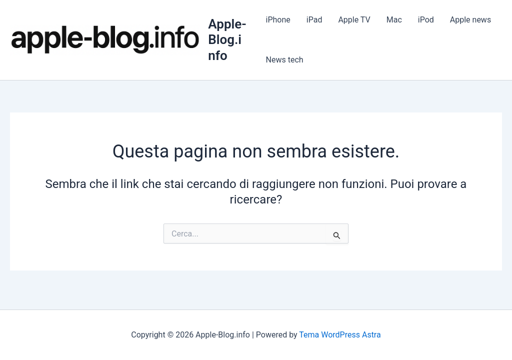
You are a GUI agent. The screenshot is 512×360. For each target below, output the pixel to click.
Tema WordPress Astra (339, 335)
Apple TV (354, 19)
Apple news (470, 19)
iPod (426, 19)
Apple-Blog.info (227, 39)
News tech (285, 59)
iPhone (278, 19)
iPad (314, 19)
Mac (394, 19)
